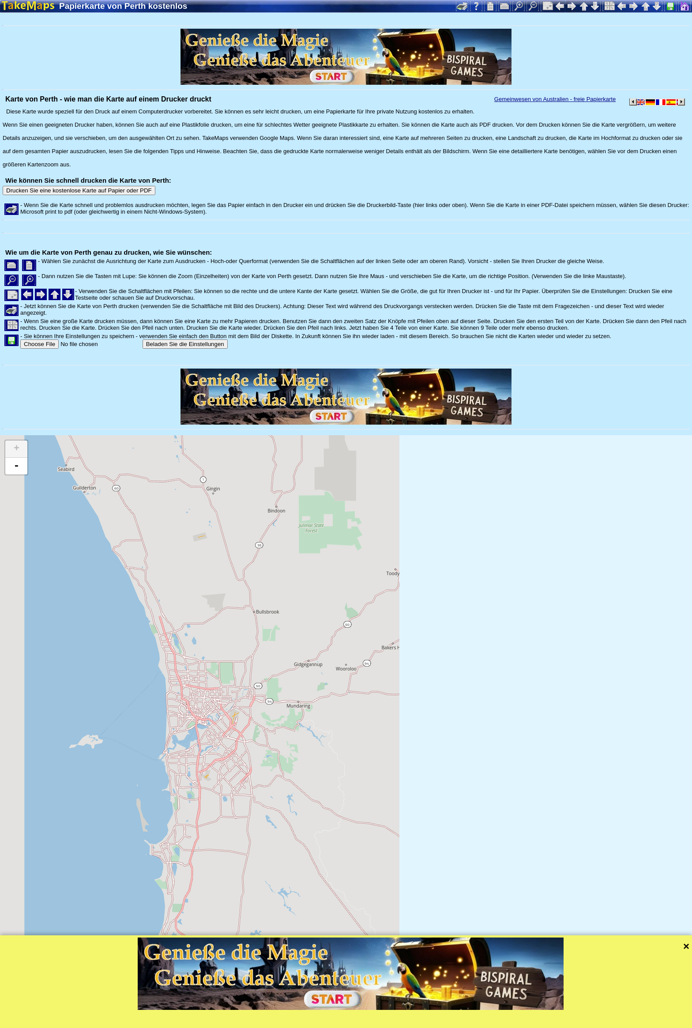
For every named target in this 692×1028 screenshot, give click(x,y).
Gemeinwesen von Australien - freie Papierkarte (555, 99)
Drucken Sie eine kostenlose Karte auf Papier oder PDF (79, 190)
